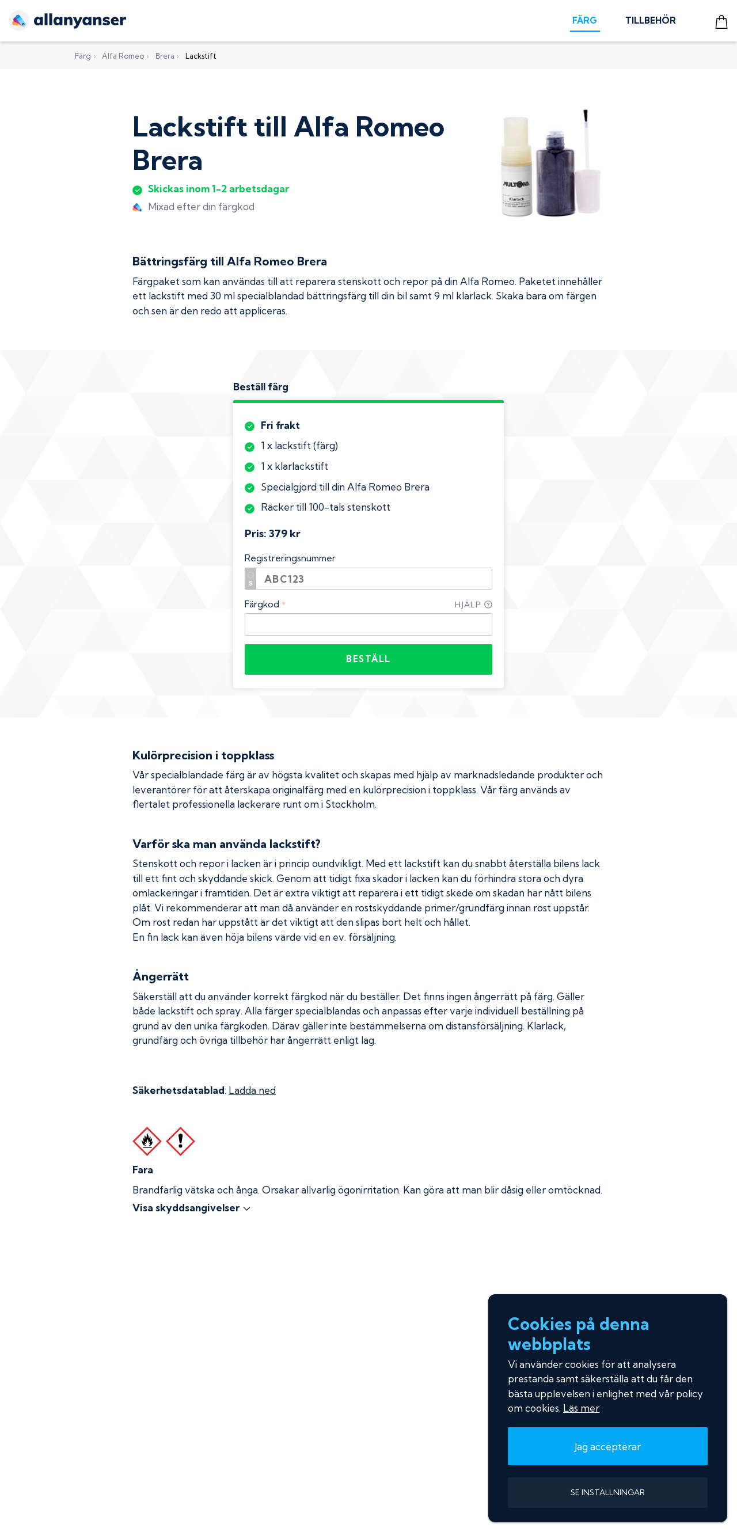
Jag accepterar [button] (608, 1446)
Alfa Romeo (123, 55)
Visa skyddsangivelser (192, 1208)
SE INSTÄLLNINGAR (608, 1492)
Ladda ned (252, 1090)
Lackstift (200, 55)
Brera (164, 55)
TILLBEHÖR (650, 20)
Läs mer (581, 1408)
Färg (83, 55)
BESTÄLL (368, 658)
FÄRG (584, 20)
